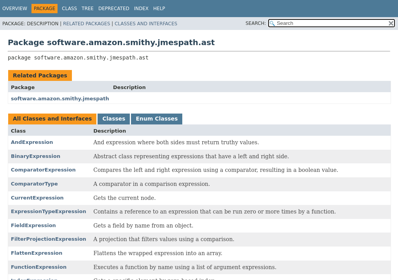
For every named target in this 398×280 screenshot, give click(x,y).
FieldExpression (33, 225)
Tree (88, 8)
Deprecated (113, 8)
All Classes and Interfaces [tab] (52, 119)
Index (141, 8)
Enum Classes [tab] (157, 119)
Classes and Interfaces (146, 23)
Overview (14, 8)
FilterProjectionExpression (48, 239)
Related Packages (86, 23)
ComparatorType (34, 184)
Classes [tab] (113, 119)
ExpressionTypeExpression (48, 211)
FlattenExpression (37, 253)
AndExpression (32, 142)
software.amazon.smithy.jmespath (60, 99)
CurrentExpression (37, 198)
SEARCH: (256, 23)
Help (159, 8)
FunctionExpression (38, 267)
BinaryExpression (35, 156)
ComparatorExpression (43, 170)
